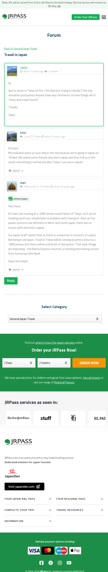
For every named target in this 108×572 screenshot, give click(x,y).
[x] (59, 6)
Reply (11, 280)
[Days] (19, 363)
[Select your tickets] (54, 363)
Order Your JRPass (85, 17)
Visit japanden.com (24, 486)
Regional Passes (64, 382)
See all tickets (91, 378)
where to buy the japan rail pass (55, 342)
